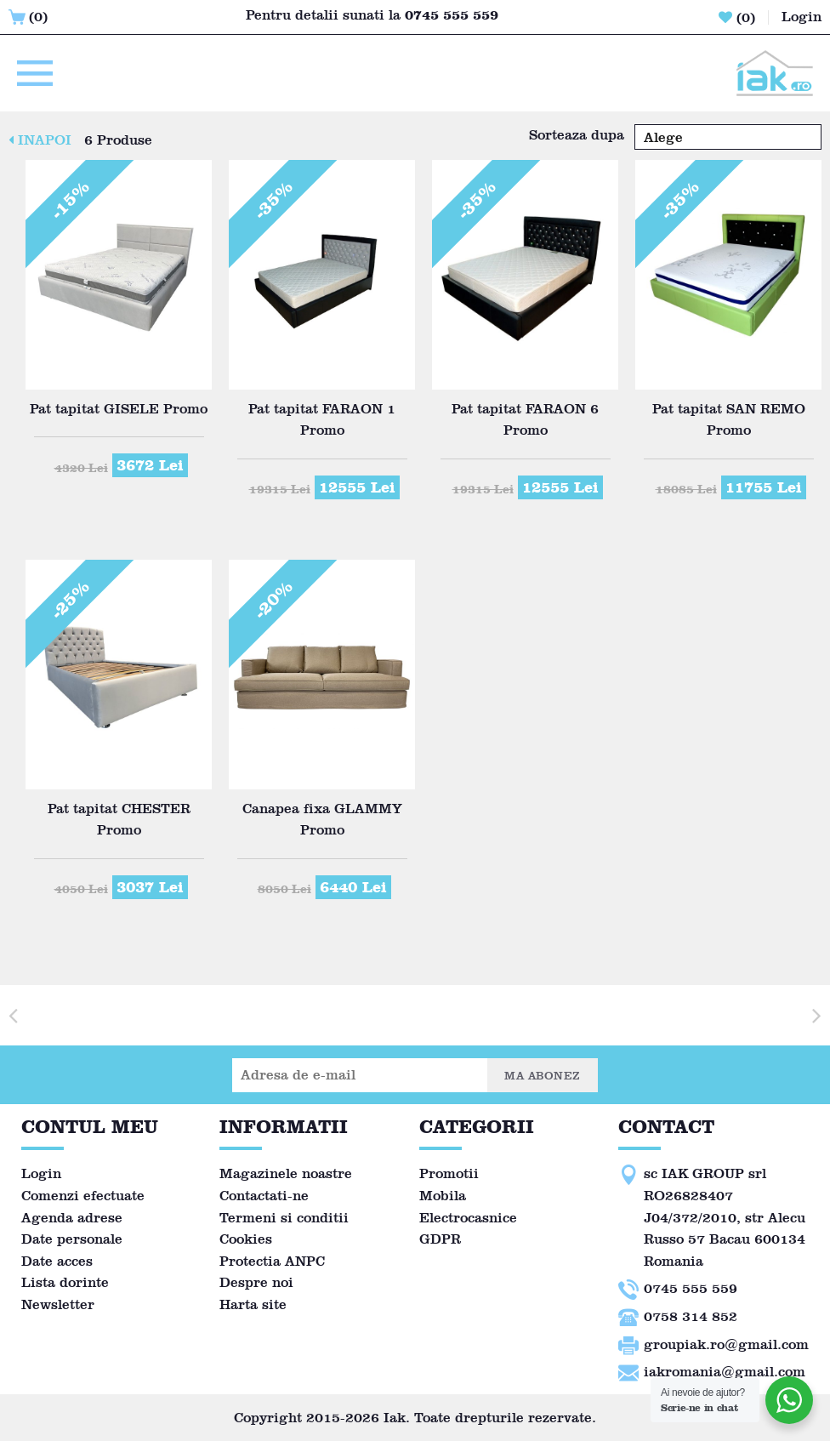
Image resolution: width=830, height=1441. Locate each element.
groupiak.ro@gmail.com (726, 1344)
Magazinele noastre (285, 1173)
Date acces (57, 1261)
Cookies (245, 1239)
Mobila (442, 1196)
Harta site (253, 1304)
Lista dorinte (65, 1282)
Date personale (71, 1239)
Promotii (449, 1173)
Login (41, 1173)
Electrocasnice (468, 1218)
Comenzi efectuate (83, 1196)
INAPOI (40, 140)
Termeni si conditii (284, 1218)
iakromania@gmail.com (724, 1372)
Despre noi (256, 1282)
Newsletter (57, 1304)
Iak (395, 1418)
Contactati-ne (264, 1196)
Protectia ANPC (272, 1261)
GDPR (440, 1239)
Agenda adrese (71, 1218)
